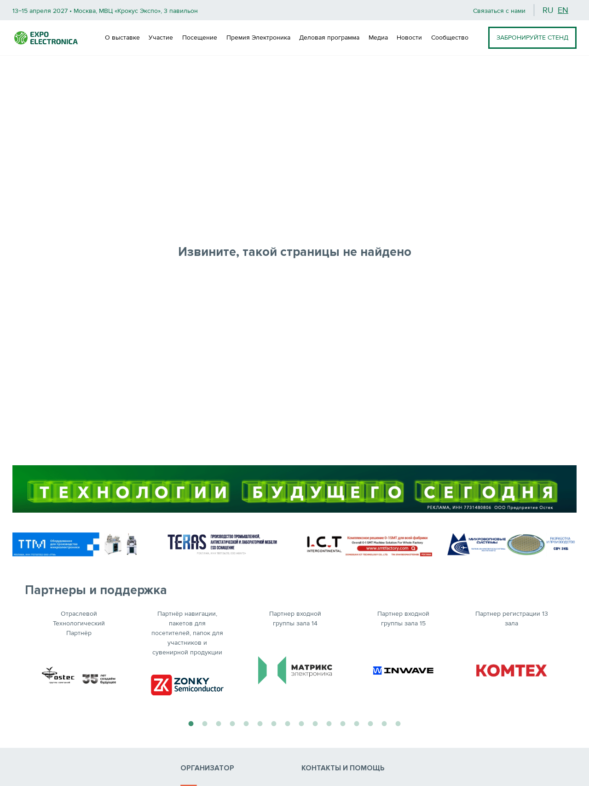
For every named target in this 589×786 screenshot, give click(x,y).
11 (329, 722)
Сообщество (449, 37)
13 (356, 722)
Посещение (199, 37)
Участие (161, 37)
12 (342, 722)
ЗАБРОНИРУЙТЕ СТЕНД (532, 37)
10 (315, 722)
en (563, 10)
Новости (409, 37)
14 (370, 722)
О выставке (122, 37)
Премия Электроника (258, 37)
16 (398, 722)
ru (548, 10)
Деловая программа (329, 37)
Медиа (378, 37)
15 (384, 722)
